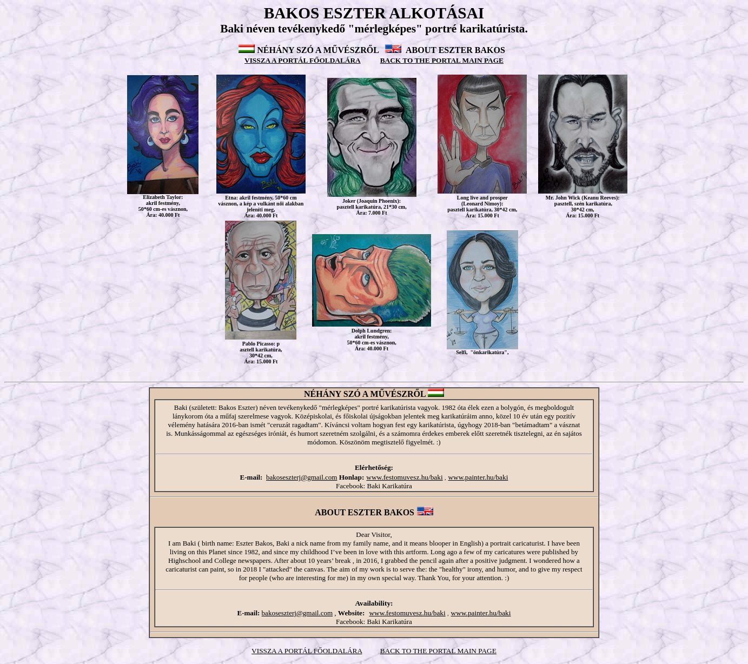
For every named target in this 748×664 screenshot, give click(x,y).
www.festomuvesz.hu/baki (404, 477)
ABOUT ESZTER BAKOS (455, 50)
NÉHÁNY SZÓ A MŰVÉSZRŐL (318, 50)
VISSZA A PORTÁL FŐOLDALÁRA (302, 60)
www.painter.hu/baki (478, 477)
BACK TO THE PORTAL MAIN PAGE (438, 651)
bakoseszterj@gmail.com (301, 477)
